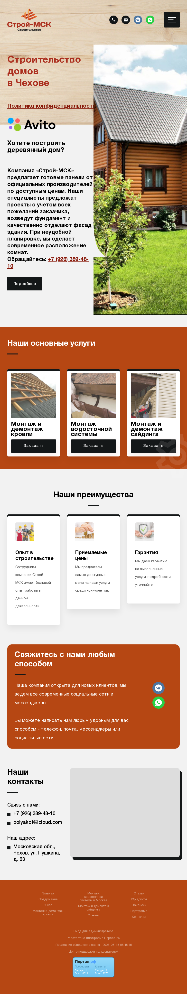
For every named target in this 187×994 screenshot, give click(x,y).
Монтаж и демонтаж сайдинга (93, 908)
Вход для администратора (93, 931)
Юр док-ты (139, 899)
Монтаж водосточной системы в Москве (93, 897)
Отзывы (93, 915)
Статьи (139, 893)
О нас (48, 905)
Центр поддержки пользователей (93, 951)
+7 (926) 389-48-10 (34, 814)
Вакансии (139, 905)
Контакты (139, 917)
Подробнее (24, 284)
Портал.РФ (112, 938)
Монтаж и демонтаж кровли (48, 913)
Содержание (47, 899)
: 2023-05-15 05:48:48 (116, 945)
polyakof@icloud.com (37, 822)
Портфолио (139, 911)
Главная (48, 893)
